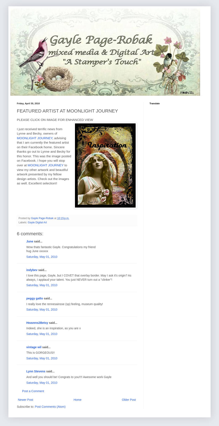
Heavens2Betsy (37, 322)
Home (77, 399)
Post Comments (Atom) (50, 406)
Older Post (129, 399)
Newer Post (25, 399)
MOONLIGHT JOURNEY (34, 138)
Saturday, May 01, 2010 (41, 256)
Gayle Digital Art (37, 222)
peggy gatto (34, 298)
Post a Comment (33, 391)
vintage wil (33, 347)
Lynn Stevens (35, 371)
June (29, 241)
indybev (31, 270)
